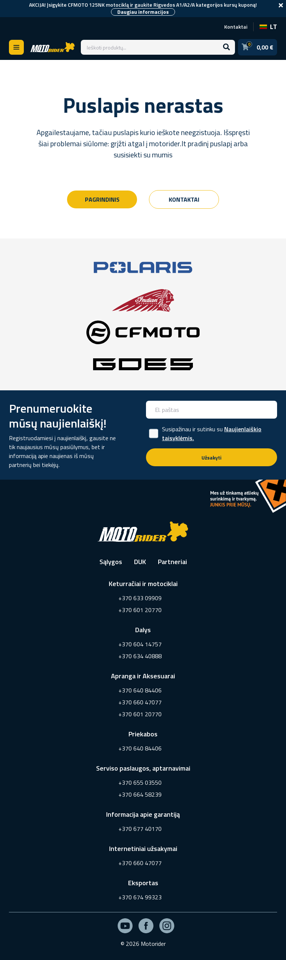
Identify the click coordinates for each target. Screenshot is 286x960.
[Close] (281, 5)
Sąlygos (110, 562)
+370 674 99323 (140, 897)
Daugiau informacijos (143, 12)
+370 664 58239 (140, 794)
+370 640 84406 (140, 690)
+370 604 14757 (140, 644)
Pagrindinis (102, 199)
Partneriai (172, 562)
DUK (140, 562)
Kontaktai (235, 27)
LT (268, 27)
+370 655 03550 (140, 782)
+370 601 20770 (140, 609)
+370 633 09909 (140, 597)
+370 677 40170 (140, 828)
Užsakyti (211, 457)
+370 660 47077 (140, 702)
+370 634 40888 (140, 656)
